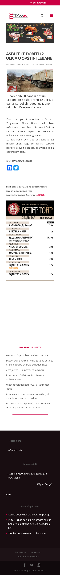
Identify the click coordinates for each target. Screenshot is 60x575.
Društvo (35, 64)
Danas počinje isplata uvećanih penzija (27, 355)
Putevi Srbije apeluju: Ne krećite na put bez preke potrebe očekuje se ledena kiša (29, 524)
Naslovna (48, 64)
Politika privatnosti (28, 556)
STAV (13, 64)
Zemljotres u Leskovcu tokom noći (25, 369)
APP (8, 494)
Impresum (35, 552)
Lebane (41, 64)
